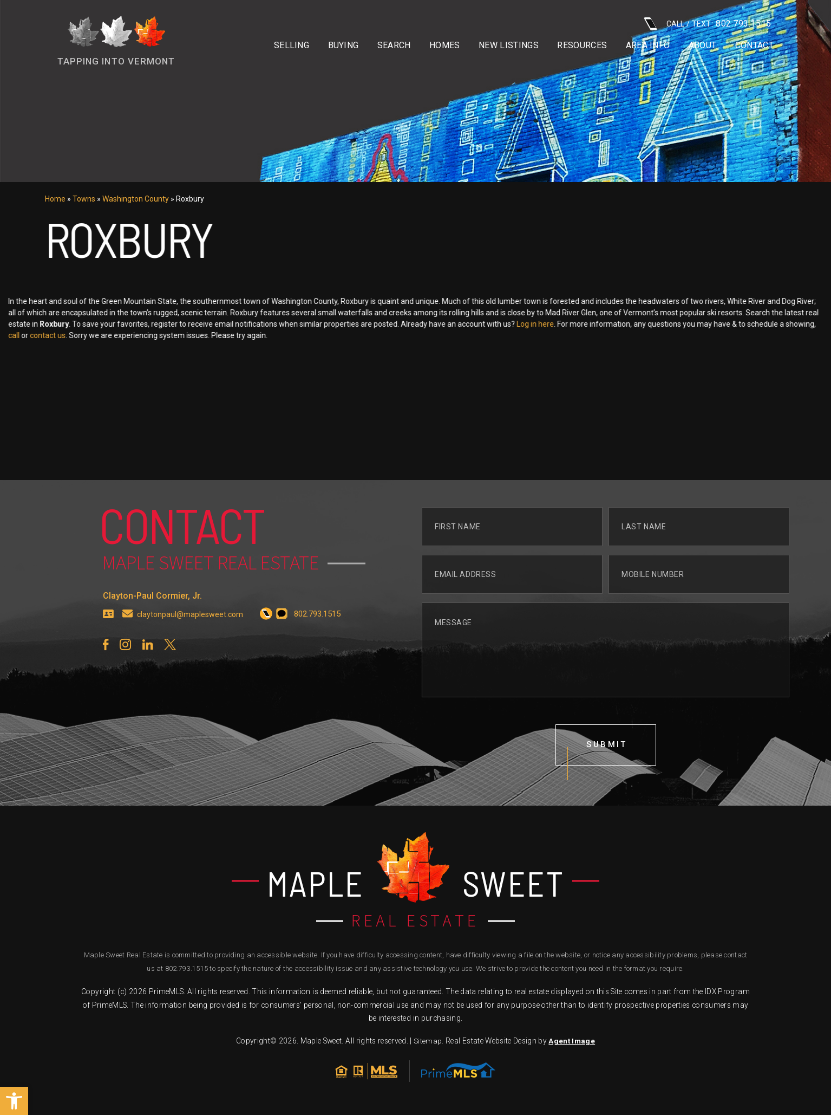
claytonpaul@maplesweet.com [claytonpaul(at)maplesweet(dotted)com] (191, 635)
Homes (444, 45)
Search (394, 45)
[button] (14, 1101)
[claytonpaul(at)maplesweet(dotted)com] (127, 635)
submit (608, 767)
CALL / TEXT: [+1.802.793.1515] (707, 23)
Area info (648, 45)
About (703, 45)
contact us (132, 335)
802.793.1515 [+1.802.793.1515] (186, 971)
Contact (754, 45)
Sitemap (427, 1043)
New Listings (509, 45)
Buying (343, 45)
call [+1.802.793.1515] (98, 335)
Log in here (619, 324)
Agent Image (571, 1043)
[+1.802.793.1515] (269, 635)
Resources (582, 45)
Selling (291, 45)
